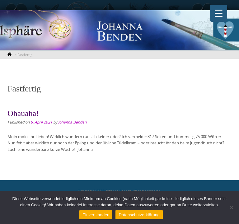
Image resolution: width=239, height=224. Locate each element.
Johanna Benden (72, 121)
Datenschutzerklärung (139, 214)
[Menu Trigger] (218, 13)
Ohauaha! (23, 113)
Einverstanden (95, 214)
